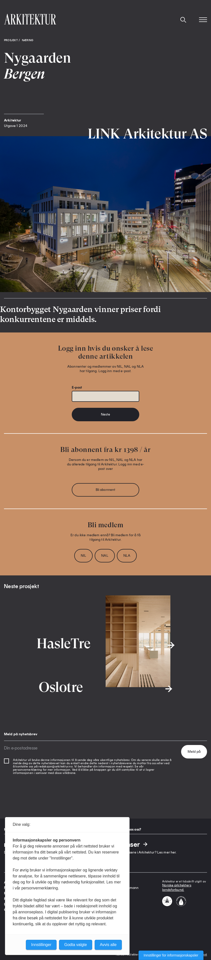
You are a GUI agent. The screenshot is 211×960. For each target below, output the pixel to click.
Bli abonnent (106, 490)
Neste (105, 414)
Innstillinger (41, 945)
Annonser (128, 844)
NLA (126, 555)
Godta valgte (75, 945)
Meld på (194, 751)
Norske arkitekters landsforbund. (176, 887)
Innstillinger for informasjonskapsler (171, 955)
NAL (104, 555)
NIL (83, 555)
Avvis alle (108, 945)
